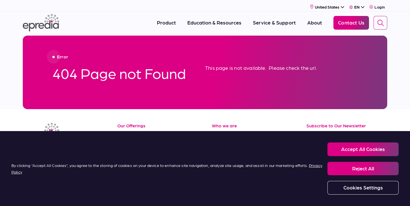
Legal (78, 195)
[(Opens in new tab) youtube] (55, 148)
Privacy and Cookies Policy (115, 195)
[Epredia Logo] (41, 20)
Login (377, 5)
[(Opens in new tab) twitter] (69, 148)
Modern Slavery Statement (167, 195)
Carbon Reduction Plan (274, 195)
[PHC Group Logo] (32, 195)
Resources (129, 133)
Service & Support (138, 145)
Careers (221, 145)
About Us (223, 133)
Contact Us (225, 171)
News (218, 158)
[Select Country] (327, 4)
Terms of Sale (133, 158)
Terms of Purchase (139, 171)
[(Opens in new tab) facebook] (42, 148)
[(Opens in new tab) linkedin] (28, 148)
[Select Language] (357, 4)
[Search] (380, 21)
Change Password (317, 195)
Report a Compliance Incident (222, 195)
